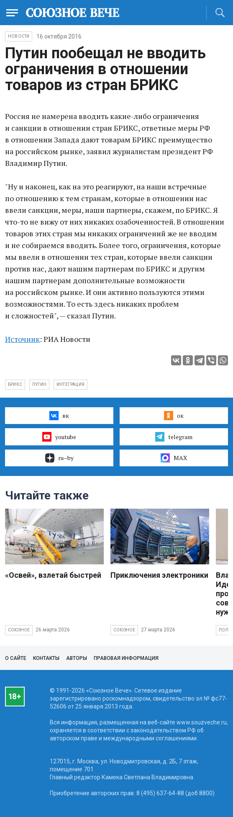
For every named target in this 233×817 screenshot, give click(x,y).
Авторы (76, 658)
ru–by (59, 458)
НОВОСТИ (18, 36)
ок (174, 415)
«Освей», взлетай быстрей (53, 575)
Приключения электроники (159, 575)
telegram (173, 436)
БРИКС (15, 384)
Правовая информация (126, 658)
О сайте (15, 658)
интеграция (70, 384)
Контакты (46, 658)
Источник (22, 339)
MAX (174, 458)
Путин (39, 384)
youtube (59, 436)
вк (59, 415)
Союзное (19, 630)
